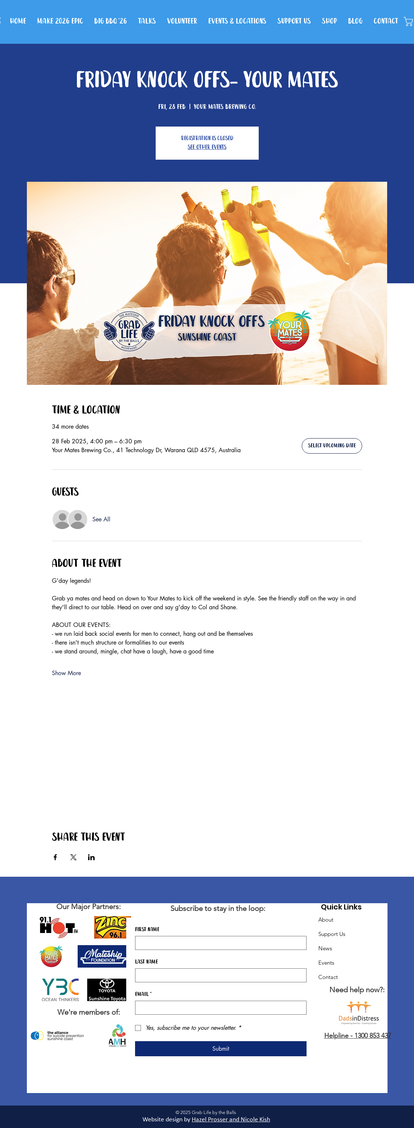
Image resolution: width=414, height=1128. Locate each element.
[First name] (218, 943)
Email (143, 994)
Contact (328, 976)
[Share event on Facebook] (55, 857)
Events (326, 962)
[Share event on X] (73, 857)
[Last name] (218, 975)
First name (147, 929)
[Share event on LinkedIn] (91, 857)
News (325, 948)
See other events (207, 147)
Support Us (331, 933)
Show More (66, 673)
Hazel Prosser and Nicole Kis (229, 1119)
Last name (146, 962)
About (325, 919)
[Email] (218, 1007)
